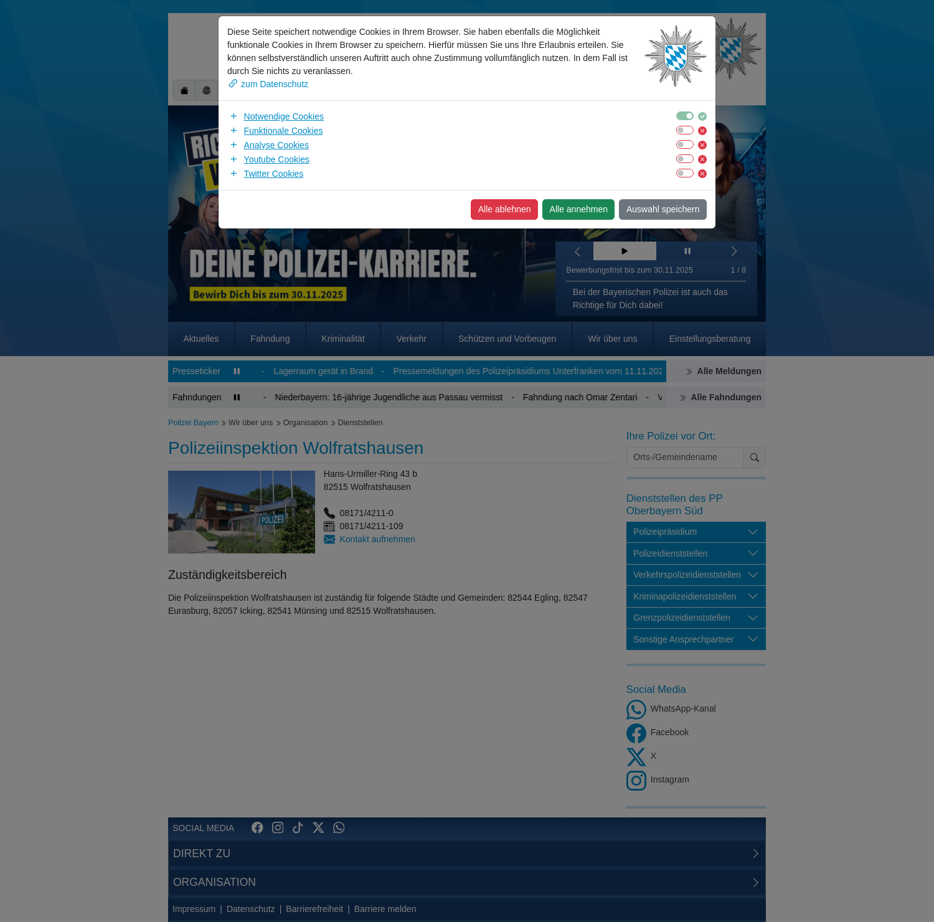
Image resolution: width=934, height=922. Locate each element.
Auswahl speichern (663, 209)
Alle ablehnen (504, 209)
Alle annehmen (579, 209)
